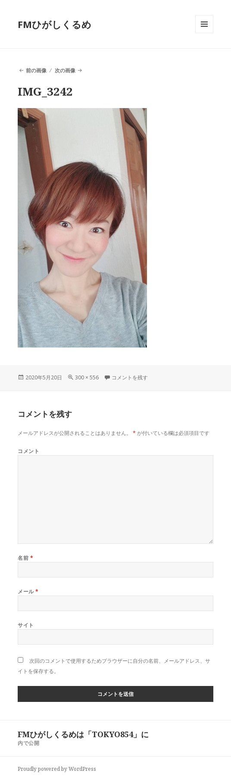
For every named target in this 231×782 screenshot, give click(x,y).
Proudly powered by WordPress (57, 769)
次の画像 (65, 70)
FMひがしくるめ (54, 24)
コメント (28, 451)
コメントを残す (130, 377)
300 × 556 (87, 377)
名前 (25, 558)
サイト (26, 625)
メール (28, 591)
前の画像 (36, 70)
